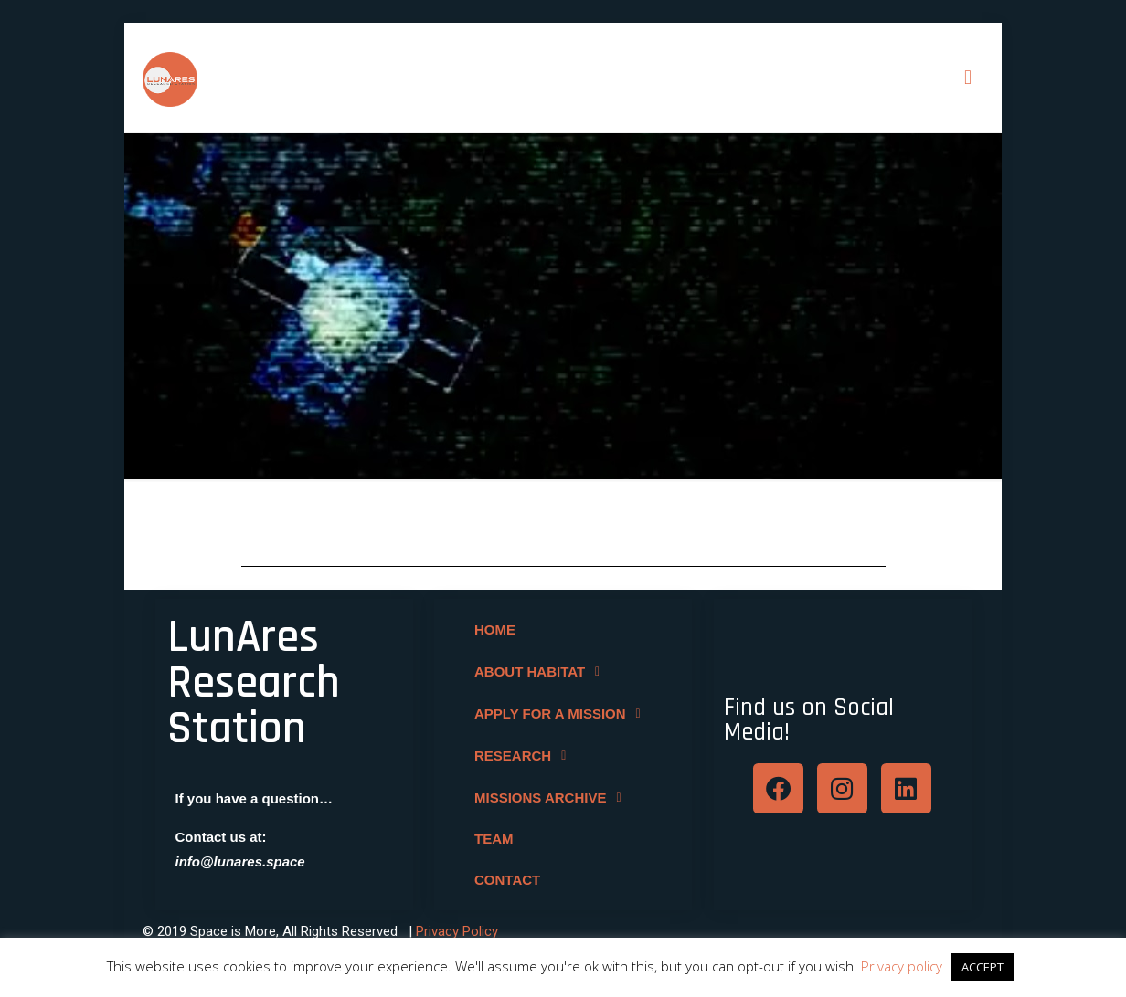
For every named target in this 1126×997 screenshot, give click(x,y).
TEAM (493, 837)
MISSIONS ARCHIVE (552, 796)
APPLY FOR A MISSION (561, 712)
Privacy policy (901, 966)
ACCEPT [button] (982, 967)
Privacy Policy (457, 929)
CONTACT (506, 879)
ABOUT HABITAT (541, 670)
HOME (494, 628)
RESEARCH (524, 754)
